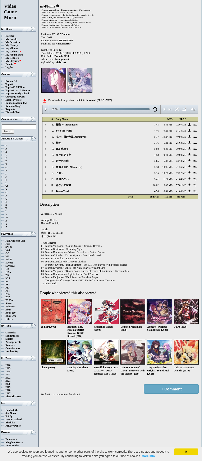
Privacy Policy (13, 425)
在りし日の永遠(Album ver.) (71, 136)
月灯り (60, 173)
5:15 (156, 173)
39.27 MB (181, 173)
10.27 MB (167, 136)
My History (11, 45)
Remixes (9, 345)
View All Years (13, 396)
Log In (9, 67)
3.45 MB (168, 124)
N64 (7, 250)
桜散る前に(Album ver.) (69, 167)
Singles (9, 338)
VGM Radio (12, 445)
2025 (7, 368)
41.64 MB (181, 179)
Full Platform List (15, 240)
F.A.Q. (8, 416)
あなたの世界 (63, 185)
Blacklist (10, 422)
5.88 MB (168, 161)
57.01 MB (181, 185)
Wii (7, 256)
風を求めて (62, 148)
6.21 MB (168, 142)
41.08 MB (181, 191)
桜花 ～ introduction (67, 124)
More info (148, 456)
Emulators (11, 439)
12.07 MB (181, 124)
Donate (10, 64)
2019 (7, 387)
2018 (7, 390)
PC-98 (55, 34)
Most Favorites (13, 99)
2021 (7, 380)
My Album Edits (14, 54)
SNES (8, 247)
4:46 (156, 130)
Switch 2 (10, 265)
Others (9, 319)
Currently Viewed (14, 96)
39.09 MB (181, 148)
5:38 (156, 167)
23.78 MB (181, 161)
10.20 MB (167, 173)
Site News (10, 413)
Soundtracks (12, 335)
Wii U (8, 259)
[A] (25, 102)
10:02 (156, 185)
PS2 (7, 284)
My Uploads (13, 51)
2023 (7, 374)
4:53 (156, 154)
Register (9, 35)
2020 (7, 383)
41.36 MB (181, 167)
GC (7, 253)
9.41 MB (168, 154)
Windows (10, 306)
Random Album (14, 102)
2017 (7, 393)
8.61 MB (168, 191)
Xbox (8, 309)
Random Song (12, 106)
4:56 (156, 191)
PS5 (7, 294)
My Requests (12, 57)
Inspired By (11, 351)
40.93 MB (181, 136)
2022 (7, 377)
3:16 (156, 142)
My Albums (11, 48)
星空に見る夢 (63, 154)
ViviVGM (60, 62)
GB (7, 268)
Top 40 (9, 84)
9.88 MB (168, 148)
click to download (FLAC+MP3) (94, 100)
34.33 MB (181, 130)
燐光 (58, 142)
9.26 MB (168, 130)
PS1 (7, 281)
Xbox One (10, 315)
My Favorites (12, 42)
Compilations (12, 348)
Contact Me (11, 410)
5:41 (156, 179)
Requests (10, 109)
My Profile (11, 39)
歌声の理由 (62, 161)
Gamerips (10, 332)
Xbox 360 (10, 312)
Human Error (63, 43)
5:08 (156, 148)
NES (7, 243)
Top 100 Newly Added (17, 93)
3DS (7, 278)
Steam (8, 303)
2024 (7, 371)
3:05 (156, 161)
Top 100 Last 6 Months (17, 90)
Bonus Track (63, 191)
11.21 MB (167, 179)
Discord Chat (12, 112)
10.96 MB (167, 167)
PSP (7, 297)
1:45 (156, 124)
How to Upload (13, 419)
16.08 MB (167, 185)
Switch (9, 262)
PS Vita (9, 300)
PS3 (7, 287)
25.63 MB (181, 142)
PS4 (7, 290)
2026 (7, 365)
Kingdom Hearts (14, 442)
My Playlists (13, 61)
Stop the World (64, 130)
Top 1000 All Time (15, 87)
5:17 (156, 136)
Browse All (11, 81)
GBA (8, 272)
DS (7, 275)
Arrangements (13, 342)
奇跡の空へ (62, 179)
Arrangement (61, 59)
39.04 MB (181, 154)
